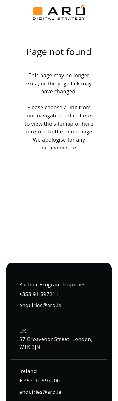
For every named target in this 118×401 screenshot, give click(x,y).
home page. (79, 131)
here (85, 115)
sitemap (63, 123)
